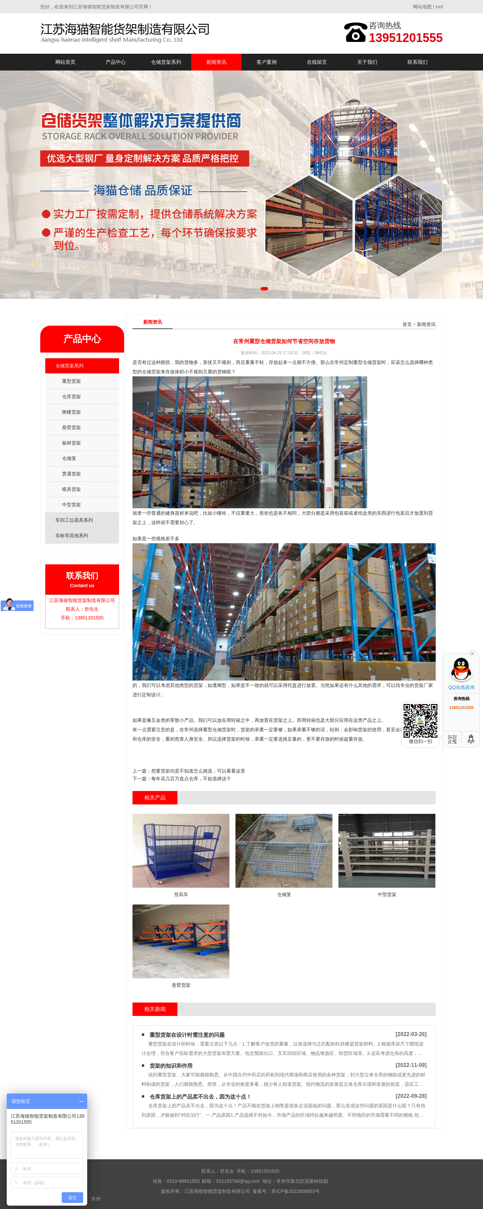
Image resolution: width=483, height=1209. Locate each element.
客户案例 (267, 62)
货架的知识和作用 (171, 1066)
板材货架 (71, 443)
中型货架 (71, 504)
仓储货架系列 (166, 62)
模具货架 (71, 489)
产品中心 (116, 62)
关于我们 (367, 62)
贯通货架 (71, 473)
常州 (96, 1199)
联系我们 (418, 62)
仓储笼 (69, 458)
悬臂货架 (71, 427)
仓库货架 (71, 396)
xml (439, 6)
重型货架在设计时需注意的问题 (187, 1035)
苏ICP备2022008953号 (295, 1191)
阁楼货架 (71, 412)
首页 (407, 324)
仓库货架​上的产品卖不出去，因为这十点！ (201, 1097)
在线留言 (317, 62)
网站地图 (422, 6)
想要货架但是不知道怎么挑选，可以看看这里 (198, 771)
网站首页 (65, 62)
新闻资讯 (216, 62)
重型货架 (71, 381)
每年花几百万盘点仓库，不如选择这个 (191, 778)
